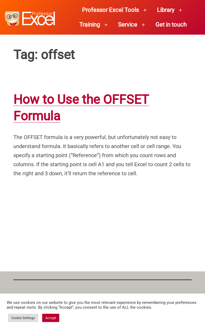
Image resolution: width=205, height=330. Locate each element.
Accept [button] (50, 318)
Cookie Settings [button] (23, 318)
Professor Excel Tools (110, 10)
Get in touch (171, 24)
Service (127, 24)
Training (89, 24)
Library (165, 10)
